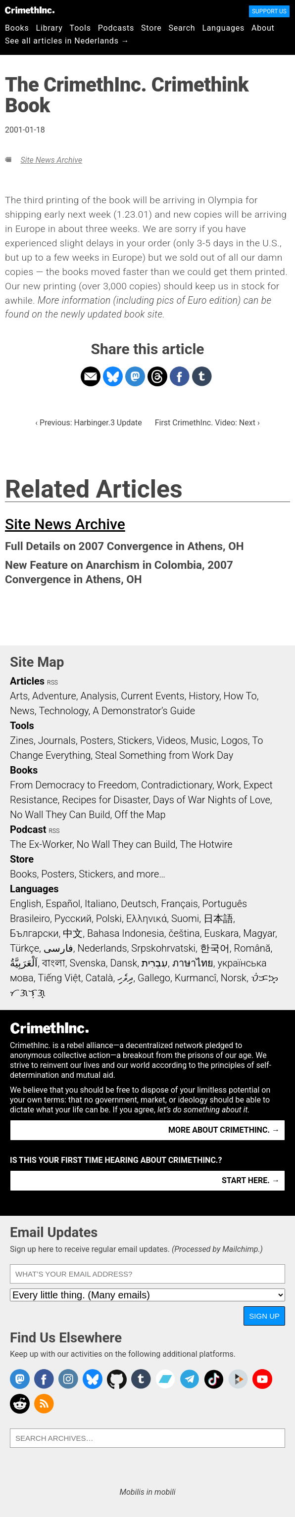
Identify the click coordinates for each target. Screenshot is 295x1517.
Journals (57, 740)
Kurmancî (195, 978)
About (263, 28)
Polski (109, 918)
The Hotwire (206, 844)
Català (99, 978)
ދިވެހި (125, 978)
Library (49, 28)
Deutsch (138, 904)
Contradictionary (176, 785)
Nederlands (102, 948)
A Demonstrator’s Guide (144, 711)
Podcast (28, 829)
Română (252, 948)
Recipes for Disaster (105, 800)
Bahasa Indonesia (125, 933)
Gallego (154, 978)
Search (182, 28)
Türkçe (24, 948)
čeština (183, 933)
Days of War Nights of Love (211, 800)
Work (228, 785)
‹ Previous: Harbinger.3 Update (88, 422)
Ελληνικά (146, 918)
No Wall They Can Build (60, 815)
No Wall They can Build (126, 844)
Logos (234, 740)
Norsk (233, 978)
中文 (73, 933)
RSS (52, 682)
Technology (64, 711)
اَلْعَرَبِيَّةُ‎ (24, 963)
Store (151, 28)
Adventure (54, 696)
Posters (96, 740)
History (204, 696)
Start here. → (251, 1180)
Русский (73, 918)
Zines (22, 740)
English (26, 904)
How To (240, 696)
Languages (223, 28)
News (22, 711)
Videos (171, 740)
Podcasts (116, 28)
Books (17, 28)
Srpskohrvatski (163, 948)
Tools (80, 28)
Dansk (123, 963)
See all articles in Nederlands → (67, 41)
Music (203, 740)
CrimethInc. (29, 10)
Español (63, 904)
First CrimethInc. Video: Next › (207, 422)
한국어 (215, 948)
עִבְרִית (155, 963)
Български (34, 933)
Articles (27, 681)
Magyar (259, 933)
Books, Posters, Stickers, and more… (87, 874)
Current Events (152, 696)
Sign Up (264, 1316)
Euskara (221, 933)
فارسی (58, 948)
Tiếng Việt (59, 978)
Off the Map (139, 815)
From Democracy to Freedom (73, 785)
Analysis (98, 696)
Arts (19, 696)
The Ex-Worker (41, 844)
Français (179, 904)
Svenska (87, 963)
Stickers (135, 740)
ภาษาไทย (192, 963)
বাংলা (53, 963)
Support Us (269, 11)
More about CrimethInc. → (224, 1130)
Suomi (185, 918)
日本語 (218, 918)
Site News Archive (51, 160)
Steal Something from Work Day (164, 755)
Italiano (100, 904)
